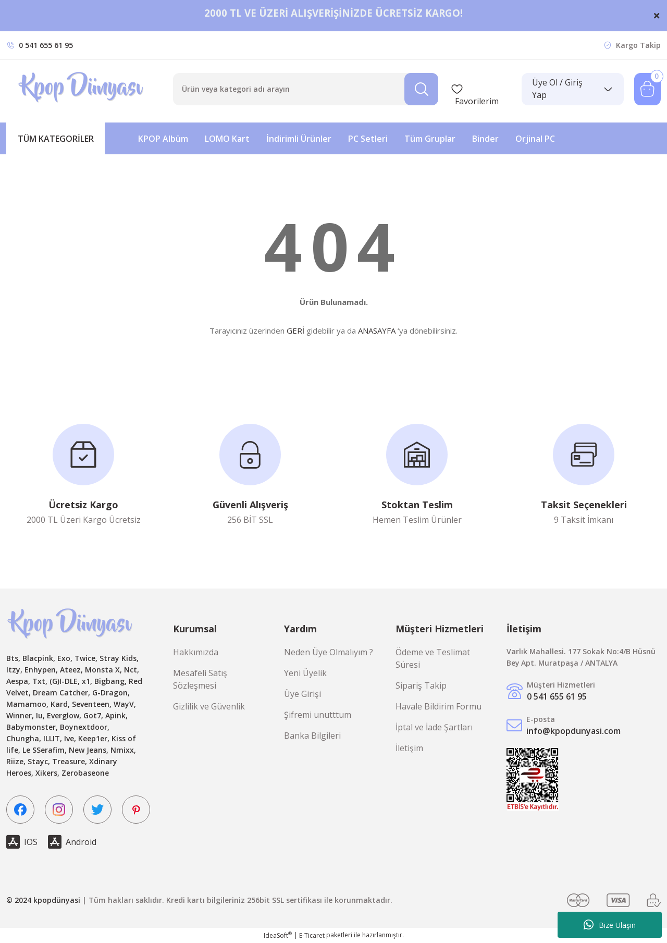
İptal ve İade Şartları (434, 727)
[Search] (305, 89)
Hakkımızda (195, 652)
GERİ (295, 330)
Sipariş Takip (421, 685)
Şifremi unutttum (317, 714)
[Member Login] (573, 89)
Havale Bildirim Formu (438, 706)
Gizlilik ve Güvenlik (209, 706)
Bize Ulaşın (610, 924)
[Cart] (647, 89)
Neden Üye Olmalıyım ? (328, 652)
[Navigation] (55, 138)
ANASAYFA (377, 330)
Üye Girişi (302, 694)
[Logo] (82, 89)
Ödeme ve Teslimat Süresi (433, 658)
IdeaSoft (278, 935)
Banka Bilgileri (312, 735)
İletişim (409, 748)
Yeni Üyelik (305, 673)
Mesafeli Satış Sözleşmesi (200, 679)
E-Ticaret (312, 935)
